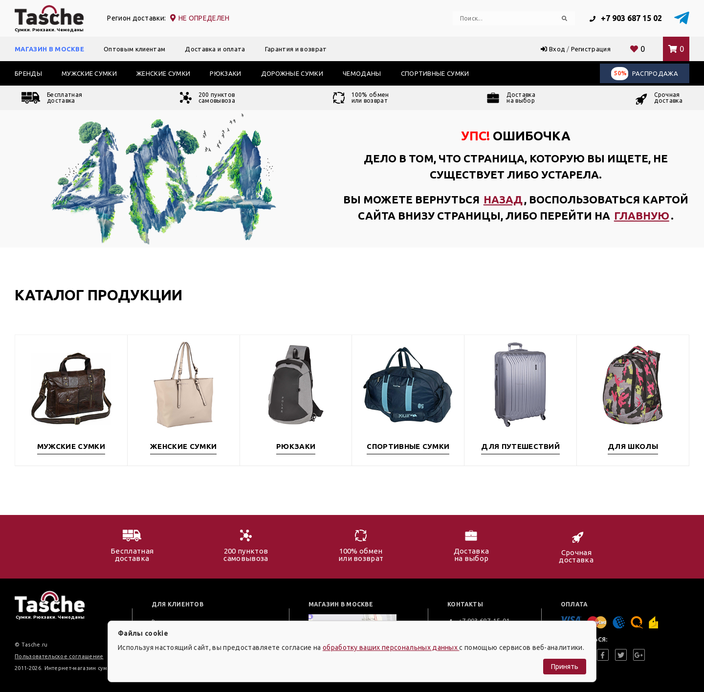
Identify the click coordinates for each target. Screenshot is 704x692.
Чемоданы (362, 73)
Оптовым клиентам (134, 48)
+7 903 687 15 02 (626, 18)
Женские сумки (163, 73)
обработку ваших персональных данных (391, 647)
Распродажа (644, 73)
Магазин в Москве (49, 48)
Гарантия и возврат (296, 48)
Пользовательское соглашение (59, 656)
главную (641, 215)
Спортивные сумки (435, 73)
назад (503, 199)
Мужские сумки (89, 73)
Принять (564, 666)
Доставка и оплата (215, 48)
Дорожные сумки (292, 73)
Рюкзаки (225, 73)
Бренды (28, 73)
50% (620, 73)
